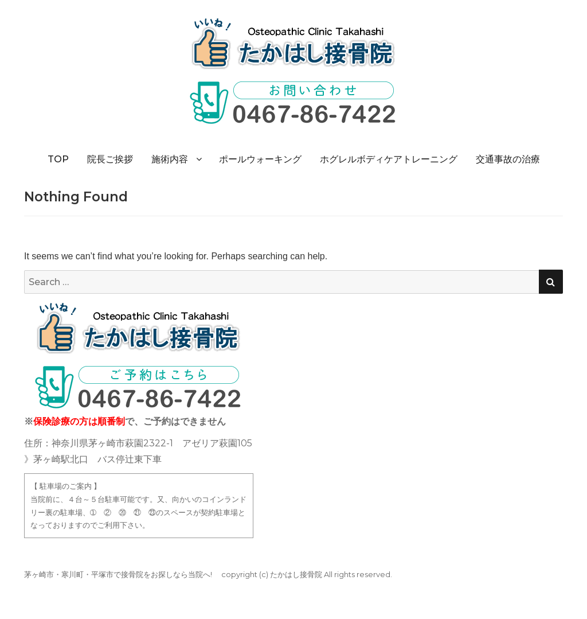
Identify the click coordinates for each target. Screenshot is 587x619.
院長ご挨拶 (110, 159)
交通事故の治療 (508, 159)
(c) (263, 574)
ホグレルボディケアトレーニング (388, 159)
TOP (58, 159)
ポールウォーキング (260, 159)
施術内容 (169, 159)
